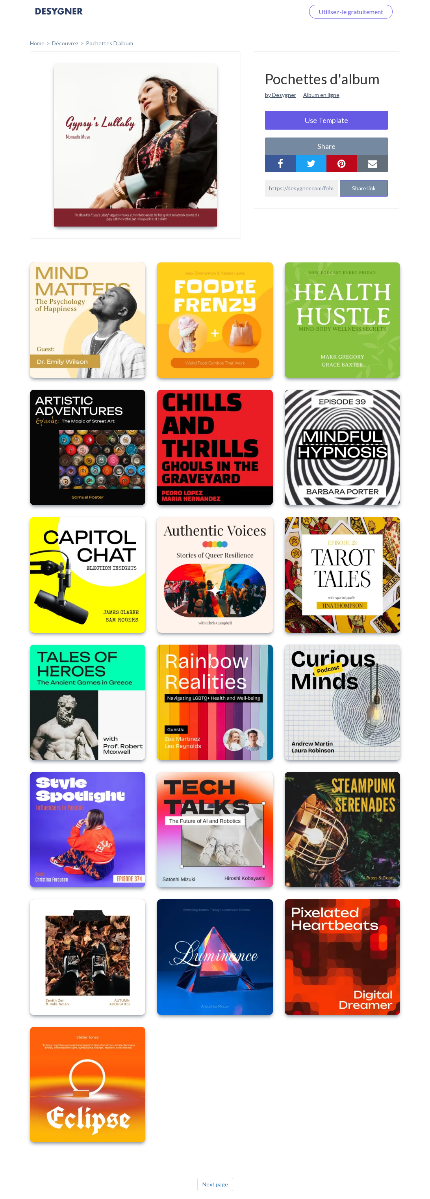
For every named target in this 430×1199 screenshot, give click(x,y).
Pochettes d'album (109, 43)
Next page (215, 1184)
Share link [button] (364, 188)
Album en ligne (321, 94)
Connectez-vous (272, 11)
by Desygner (280, 94)
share (326, 146)
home (37, 43)
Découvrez (65, 43)
